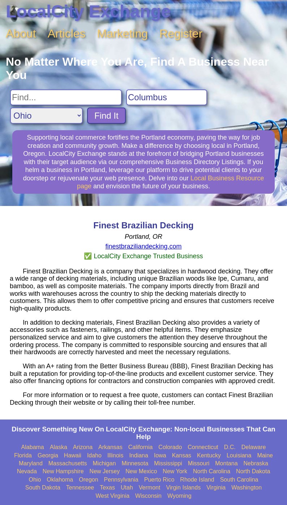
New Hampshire (63, 471)
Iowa (160, 455)
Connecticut (203, 447)
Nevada (27, 471)
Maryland (31, 463)
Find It (106, 115)
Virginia (216, 487)
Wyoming (179, 496)
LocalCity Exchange (88, 11)
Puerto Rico (159, 480)
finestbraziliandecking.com (143, 246)
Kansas (181, 455)
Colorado (170, 447)
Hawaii (72, 455)
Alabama (32, 447)
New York (175, 471)
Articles (67, 33)
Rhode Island (197, 480)
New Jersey (105, 471)
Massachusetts (67, 463)
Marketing (122, 33)
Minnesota (135, 463)
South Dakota (42, 487)
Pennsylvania (121, 480)
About (21, 33)
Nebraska (256, 463)
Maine (265, 455)
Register (180, 33)
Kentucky (209, 455)
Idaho (94, 455)
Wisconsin (148, 496)
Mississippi (168, 463)
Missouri (199, 463)
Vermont (149, 487)
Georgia (48, 455)
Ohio (35, 480)
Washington (246, 487)
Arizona (83, 447)
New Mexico (141, 471)
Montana (226, 463)
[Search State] (46, 115)
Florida (23, 455)
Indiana (138, 455)
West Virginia (112, 496)
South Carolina (239, 480)
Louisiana (239, 455)
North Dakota (253, 471)
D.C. (230, 447)
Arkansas (110, 447)
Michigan (104, 463)
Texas (107, 487)
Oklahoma (60, 480)
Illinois (115, 455)
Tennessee (80, 487)
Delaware (253, 447)
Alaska (58, 447)
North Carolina (211, 471)
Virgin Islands (183, 487)
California (140, 447)
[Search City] (166, 97)
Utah (127, 487)
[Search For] (66, 97)
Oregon (88, 480)
